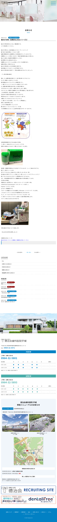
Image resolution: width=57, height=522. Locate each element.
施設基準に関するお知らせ (8, 273)
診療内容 (23, 512)
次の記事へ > (37, 252)
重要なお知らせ (5, 270)
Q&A (29, 512)
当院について (9, 512)
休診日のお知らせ (6, 267)
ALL (3, 261)
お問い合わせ (36, 512)
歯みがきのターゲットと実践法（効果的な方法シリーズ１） (15, 240)
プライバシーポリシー (30, 514)
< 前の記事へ (20, 252)
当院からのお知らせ (6, 264)
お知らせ (43, 512)
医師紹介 (17, 512)
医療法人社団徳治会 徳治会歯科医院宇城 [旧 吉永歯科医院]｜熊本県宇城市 (9, 2)
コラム (49, 512)
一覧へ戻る (28, 252)
